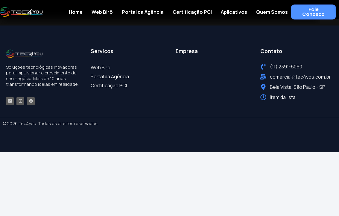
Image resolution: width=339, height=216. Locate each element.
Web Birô (102, 12)
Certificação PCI (192, 12)
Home (76, 12)
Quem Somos (272, 12)
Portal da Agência (143, 12)
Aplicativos (234, 12)
